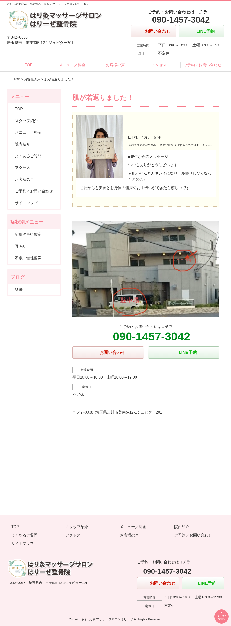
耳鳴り (20, 246)
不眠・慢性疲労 (28, 258)
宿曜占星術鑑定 (28, 234)
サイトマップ (26, 203)
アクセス (159, 65)
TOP (29, 65)
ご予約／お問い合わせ (202, 65)
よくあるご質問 (28, 156)
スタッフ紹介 (26, 121)
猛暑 (19, 289)
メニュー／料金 (72, 65)
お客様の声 (115, 65)
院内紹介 (22, 144)
